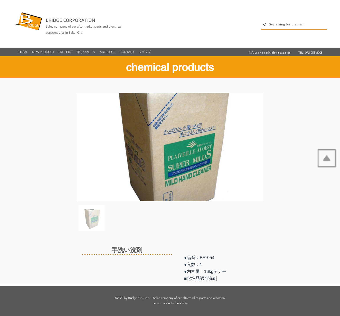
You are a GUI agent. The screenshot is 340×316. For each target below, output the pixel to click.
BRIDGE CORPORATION (70, 20)
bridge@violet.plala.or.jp (274, 53)
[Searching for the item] (293, 24)
